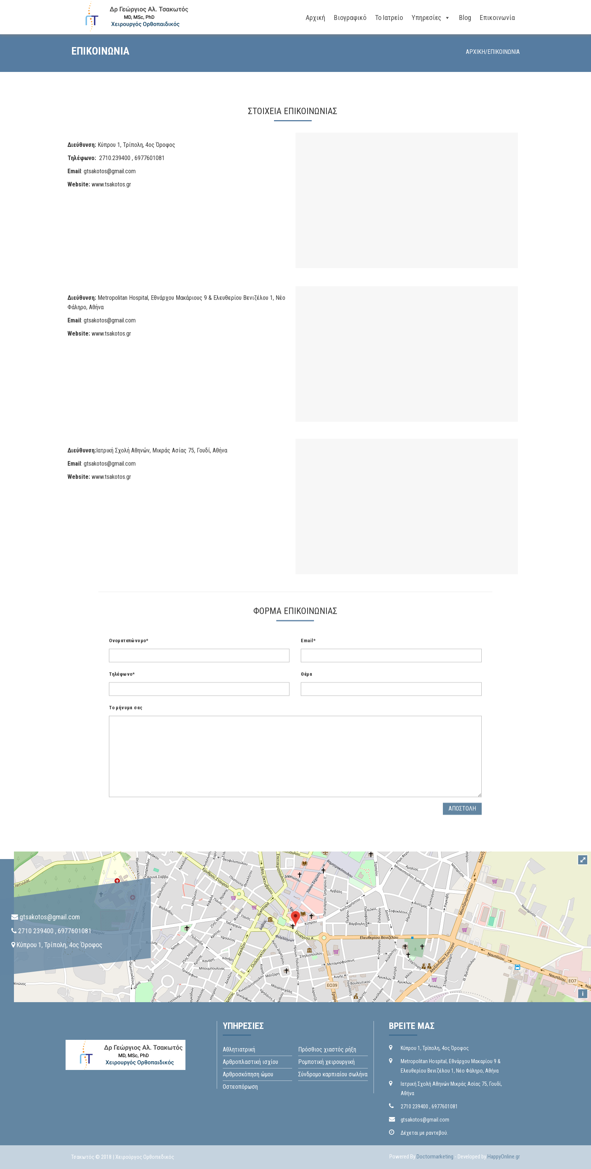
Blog (465, 17)
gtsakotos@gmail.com (110, 171)
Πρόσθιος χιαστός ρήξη (327, 1049)
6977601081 (445, 1106)
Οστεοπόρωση (240, 1086)
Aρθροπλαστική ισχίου (250, 1061)
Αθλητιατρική (239, 1049)
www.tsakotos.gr (111, 184)
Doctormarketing (434, 1156)
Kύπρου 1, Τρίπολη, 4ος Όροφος (435, 1048)
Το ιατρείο (389, 17)
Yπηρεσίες (426, 17)
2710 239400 (414, 1106)
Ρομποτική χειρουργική (326, 1061)
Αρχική (315, 17)
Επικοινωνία (497, 17)
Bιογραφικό (350, 17)
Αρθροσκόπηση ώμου (248, 1074)
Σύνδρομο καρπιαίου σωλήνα (332, 1074)
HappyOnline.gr (503, 1156)
